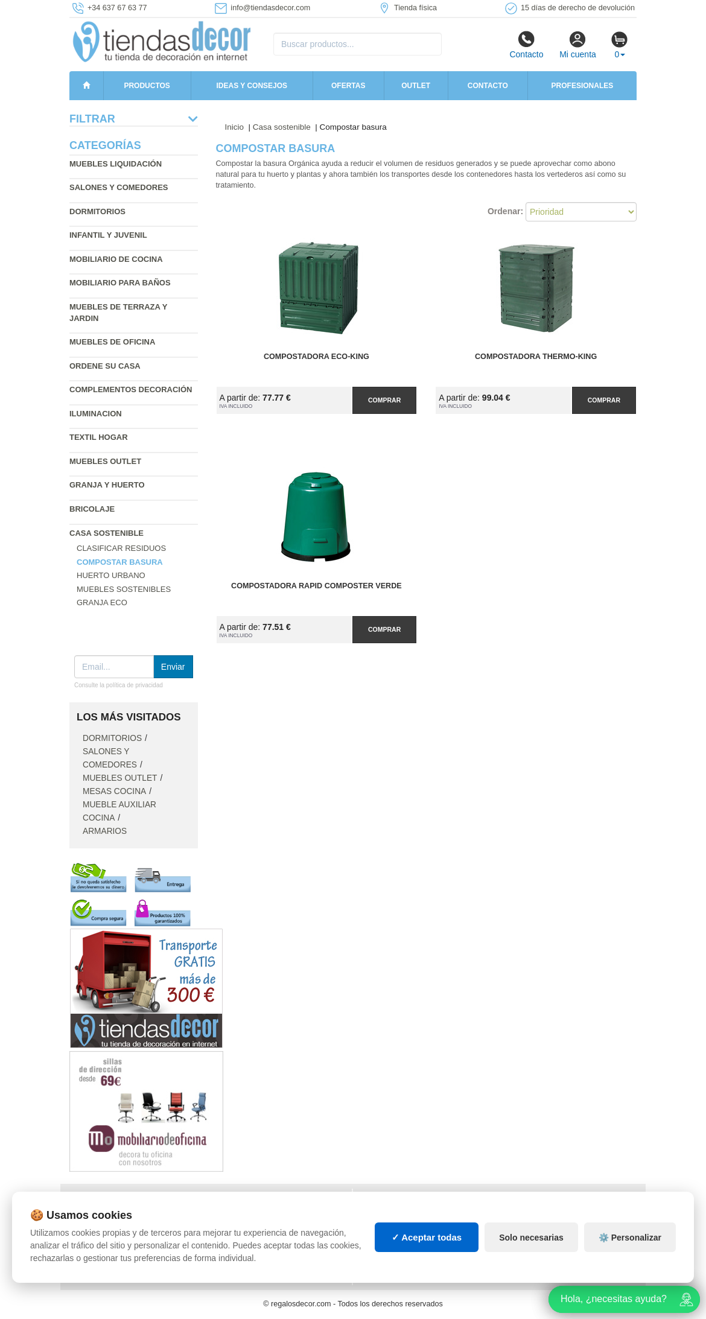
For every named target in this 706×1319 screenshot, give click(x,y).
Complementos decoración (130, 389)
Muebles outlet (105, 461)
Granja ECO (102, 602)
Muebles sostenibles (124, 589)
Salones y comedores (118, 187)
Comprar (384, 400)
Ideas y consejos (252, 85)
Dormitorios (97, 211)
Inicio (234, 127)
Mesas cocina (114, 791)
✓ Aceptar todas (427, 1237)
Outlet (415, 85)
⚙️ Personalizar (630, 1237)
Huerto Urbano (111, 575)
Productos (147, 85)
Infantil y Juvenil (108, 235)
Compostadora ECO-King (316, 356)
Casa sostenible (106, 533)
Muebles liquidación (115, 163)
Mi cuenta (577, 44)
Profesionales (583, 85)
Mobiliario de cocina (116, 259)
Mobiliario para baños (120, 282)
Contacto (526, 44)
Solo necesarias (531, 1237)
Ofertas (348, 85)
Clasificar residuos (121, 548)
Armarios (105, 831)
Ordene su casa (105, 365)
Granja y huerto (107, 484)
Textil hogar (98, 437)
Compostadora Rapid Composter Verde (316, 586)
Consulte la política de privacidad (118, 685)
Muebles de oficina (112, 341)
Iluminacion (95, 413)
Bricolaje (92, 508)
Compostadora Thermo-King (536, 356)
